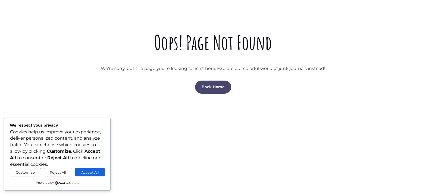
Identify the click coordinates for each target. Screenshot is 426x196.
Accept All (90, 172)
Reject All (58, 172)
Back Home (213, 86)
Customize (25, 172)
